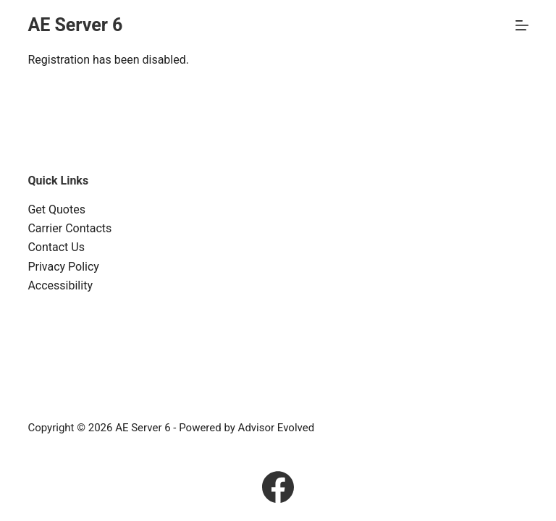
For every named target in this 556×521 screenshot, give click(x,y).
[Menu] (521, 25)
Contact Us (56, 247)
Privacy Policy (63, 267)
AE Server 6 (75, 24)
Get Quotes (56, 209)
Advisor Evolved (276, 427)
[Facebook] (278, 487)
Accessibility (60, 285)
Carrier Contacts (69, 228)
